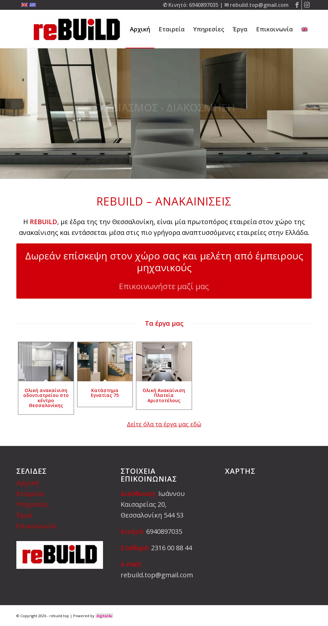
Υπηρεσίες (32, 504)
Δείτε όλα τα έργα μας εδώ (164, 424)
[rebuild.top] (75, 29)
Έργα (24, 515)
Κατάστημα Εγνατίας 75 (105, 392)
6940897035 (203, 4)
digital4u (104, 615)
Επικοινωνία (36, 525)
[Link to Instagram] (307, 5)
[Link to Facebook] (297, 5)
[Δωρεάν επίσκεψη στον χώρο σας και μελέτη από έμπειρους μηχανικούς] (164, 270)
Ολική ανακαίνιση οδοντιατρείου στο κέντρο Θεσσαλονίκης (46, 397)
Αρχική (27, 482)
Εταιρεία (30, 493)
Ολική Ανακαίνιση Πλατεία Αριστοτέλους (164, 395)
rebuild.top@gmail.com (259, 4)
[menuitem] (140, 29)
